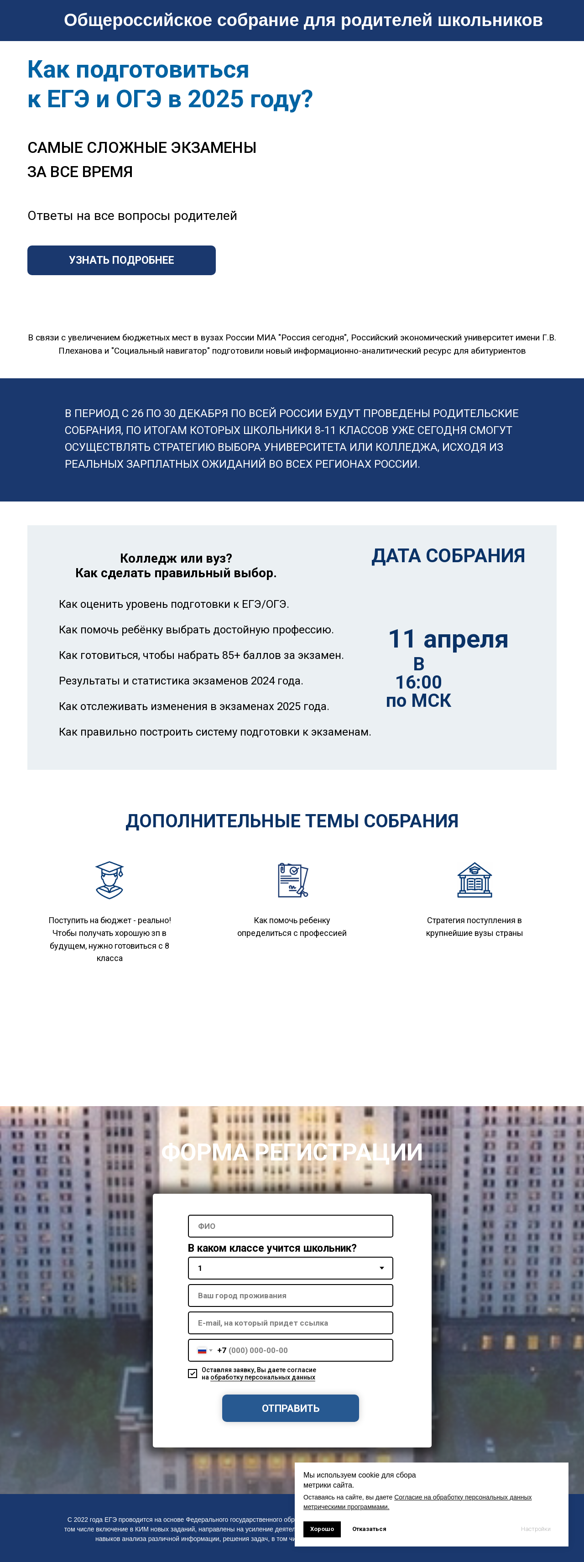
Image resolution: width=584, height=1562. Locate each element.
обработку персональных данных (262, 1377)
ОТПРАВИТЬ (291, 1408)
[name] (290, 1226)
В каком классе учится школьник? (272, 1248)
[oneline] (290, 1295)
